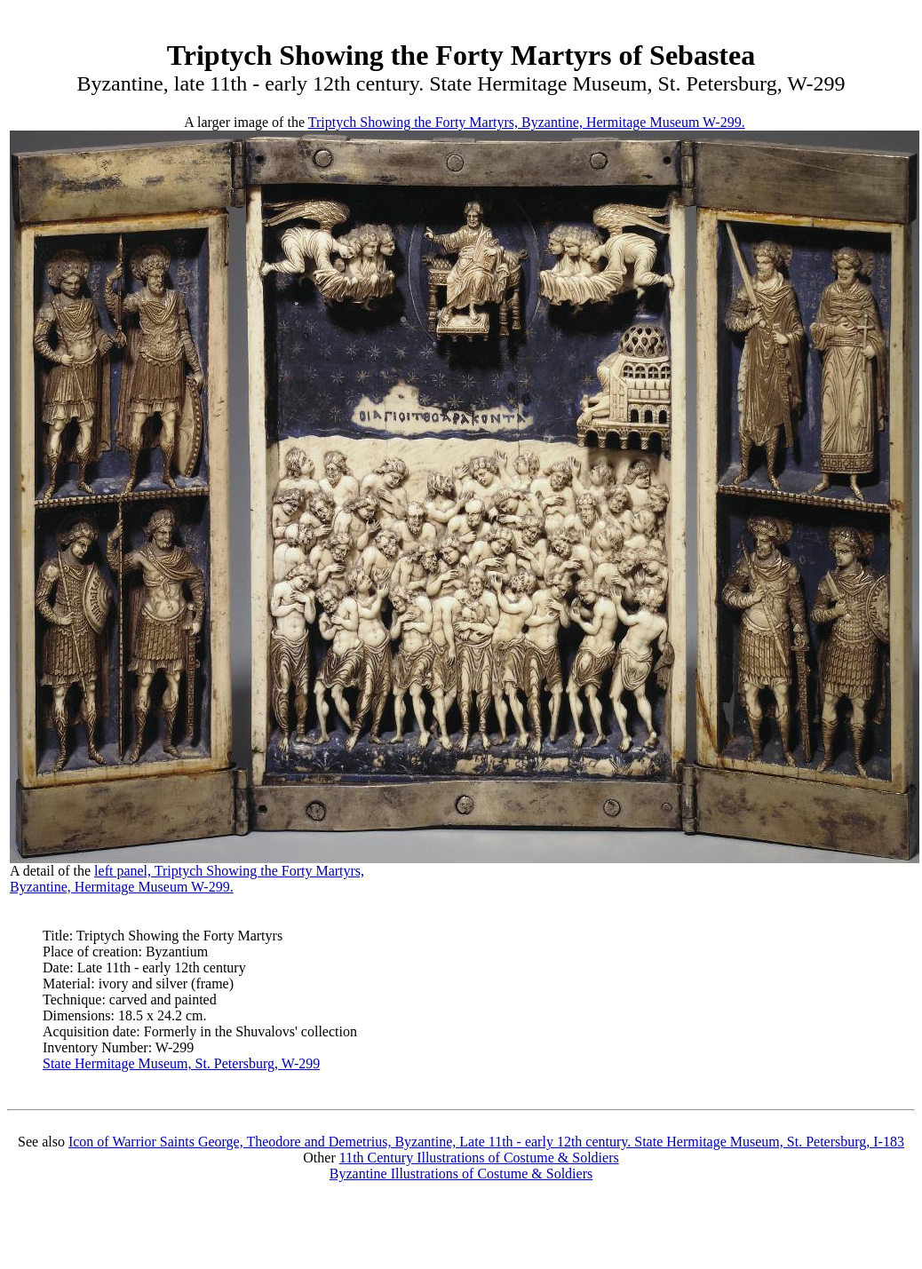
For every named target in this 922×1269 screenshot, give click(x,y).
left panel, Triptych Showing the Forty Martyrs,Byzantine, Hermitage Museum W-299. (187, 878)
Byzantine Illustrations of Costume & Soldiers (461, 1173)
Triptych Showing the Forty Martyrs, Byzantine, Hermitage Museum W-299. (526, 122)
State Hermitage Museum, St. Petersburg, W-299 (181, 1063)
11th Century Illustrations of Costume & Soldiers (479, 1157)
